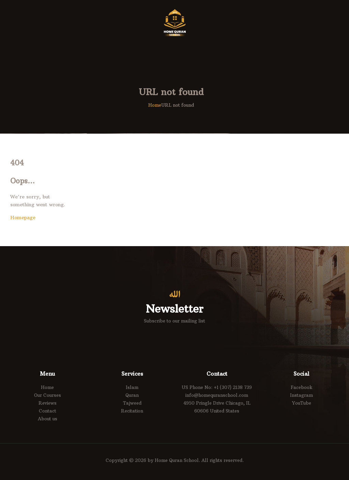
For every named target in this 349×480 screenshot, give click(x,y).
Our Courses (47, 395)
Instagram (301, 395)
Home (154, 105)
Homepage (22, 217)
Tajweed (132, 403)
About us (47, 418)
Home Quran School (177, 460)
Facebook (302, 387)
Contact (47, 411)
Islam (132, 387)
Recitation (132, 411)
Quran (132, 395)
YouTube (301, 403)
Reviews (48, 403)
